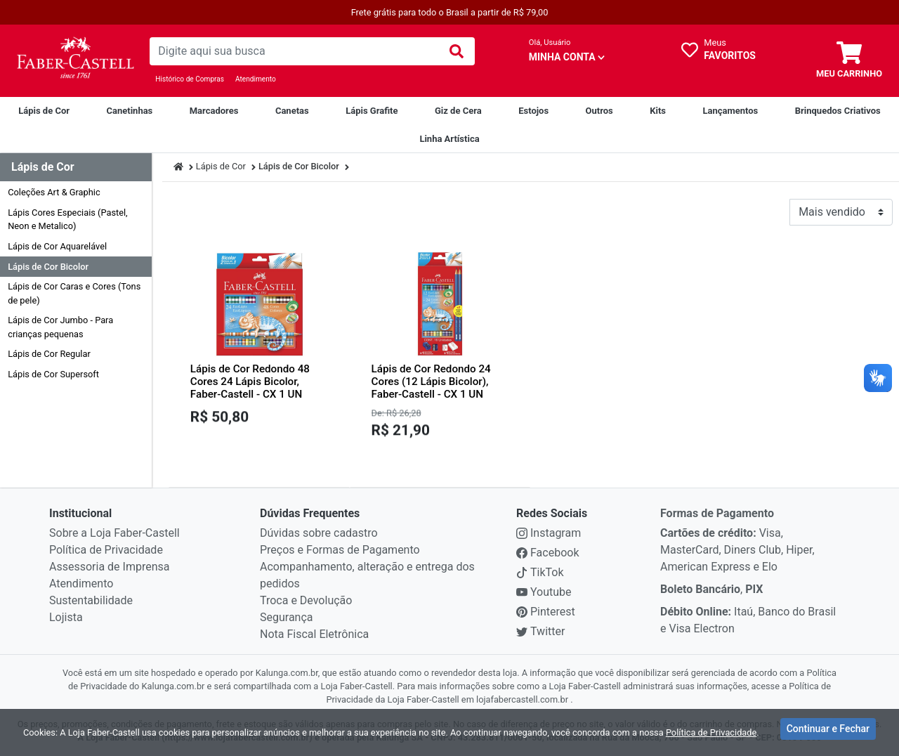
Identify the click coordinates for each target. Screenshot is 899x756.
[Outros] (599, 111)
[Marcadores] (214, 111)
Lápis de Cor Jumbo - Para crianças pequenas (60, 327)
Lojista (66, 617)
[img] (456, 51)
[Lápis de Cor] (44, 111)
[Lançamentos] (730, 111)
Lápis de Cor (221, 166)
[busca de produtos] (294, 51)
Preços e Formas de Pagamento (340, 549)
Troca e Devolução (306, 600)
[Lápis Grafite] (371, 111)
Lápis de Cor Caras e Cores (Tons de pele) (74, 293)
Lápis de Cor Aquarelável (57, 246)
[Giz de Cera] (458, 111)
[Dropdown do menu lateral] (76, 167)
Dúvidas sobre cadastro (319, 533)
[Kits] (658, 111)
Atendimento (255, 79)
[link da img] (75, 61)
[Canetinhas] (129, 111)
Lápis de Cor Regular (49, 353)
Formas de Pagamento (717, 513)
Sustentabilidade (91, 600)
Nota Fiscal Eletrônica (314, 634)
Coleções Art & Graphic (54, 192)
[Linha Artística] (449, 139)
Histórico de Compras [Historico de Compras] (189, 79)
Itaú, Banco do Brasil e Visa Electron (748, 620)
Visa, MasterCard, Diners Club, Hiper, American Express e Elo (737, 549)
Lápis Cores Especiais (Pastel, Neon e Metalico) (67, 219)
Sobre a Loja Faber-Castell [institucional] (114, 533)
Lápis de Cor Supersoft (53, 374)
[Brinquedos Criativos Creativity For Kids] (837, 111)
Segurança (286, 617)
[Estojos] (533, 111)
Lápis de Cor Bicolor (48, 266)
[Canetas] (292, 111)
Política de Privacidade (106, 549)
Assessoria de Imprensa (109, 566)
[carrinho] (849, 60)
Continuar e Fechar (828, 730)
